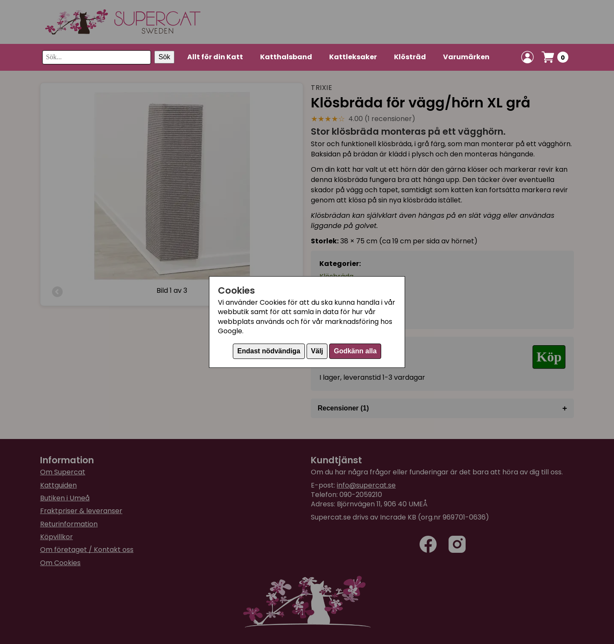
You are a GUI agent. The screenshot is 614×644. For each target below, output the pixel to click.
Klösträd (410, 57)
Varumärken (466, 57)
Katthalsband (286, 57)
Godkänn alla (355, 351)
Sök (165, 57)
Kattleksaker (353, 57)
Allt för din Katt (215, 57)
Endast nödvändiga (269, 351)
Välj (317, 351)
